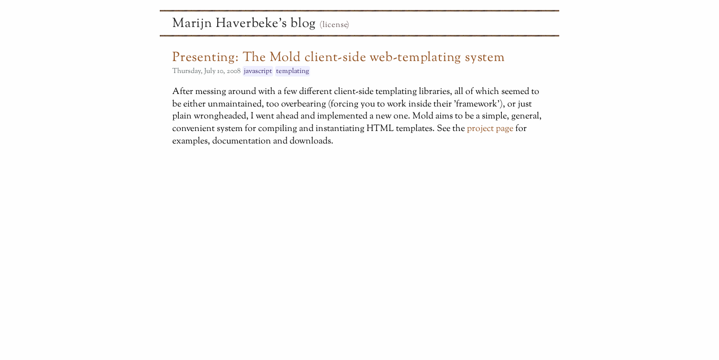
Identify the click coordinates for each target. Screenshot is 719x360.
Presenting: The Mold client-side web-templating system (338, 58)
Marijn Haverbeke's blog (244, 24)
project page (490, 128)
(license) (335, 25)
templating (292, 71)
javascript (258, 71)
